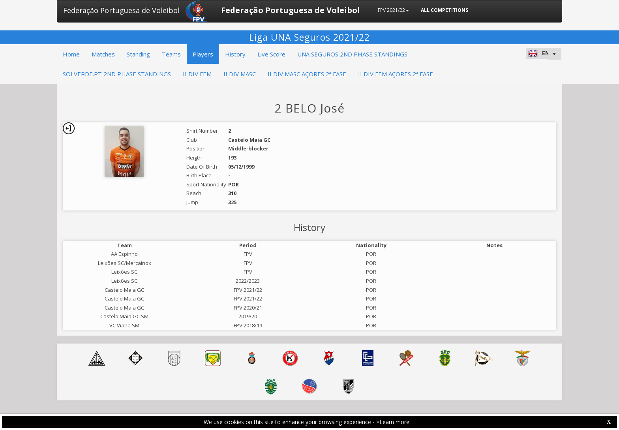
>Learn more (392, 422)
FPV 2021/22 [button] (393, 10)
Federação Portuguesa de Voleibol (121, 10)
